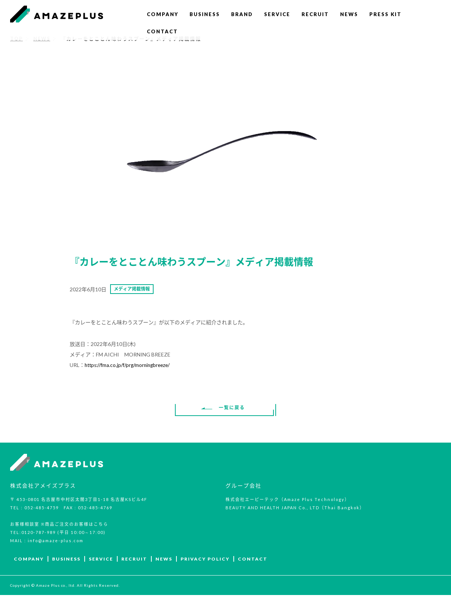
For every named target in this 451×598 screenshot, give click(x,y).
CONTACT (162, 31)
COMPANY (162, 14)
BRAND (242, 14)
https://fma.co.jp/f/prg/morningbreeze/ (128, 366)
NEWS (349, 14)
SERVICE (277, 14)
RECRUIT (315, 14)
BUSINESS (205, 14)
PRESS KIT (385, 14)
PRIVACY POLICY (205, 562)
